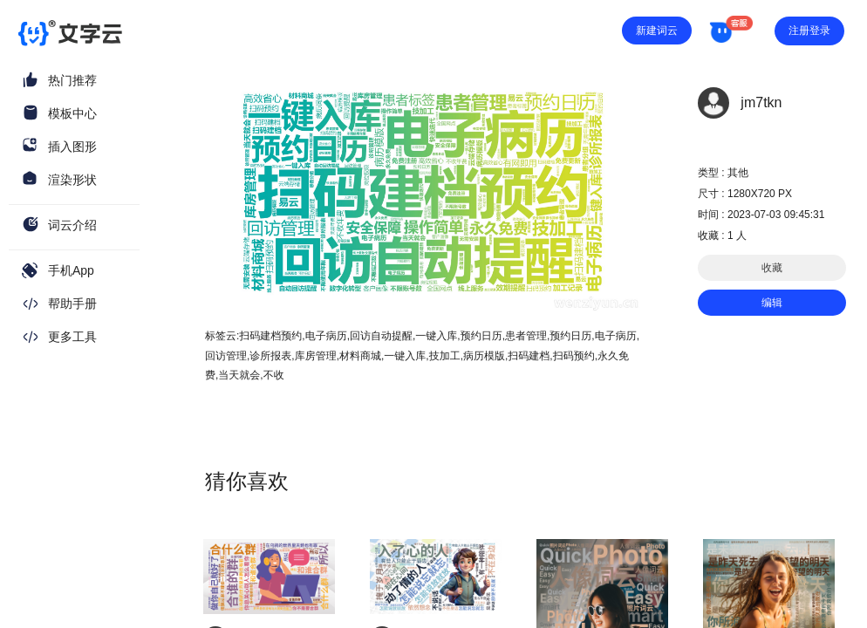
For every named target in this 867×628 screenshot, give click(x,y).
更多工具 (72, 337)
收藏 (771, 268)
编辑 (771, 303)
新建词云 (657, 30)
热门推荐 (72, 80)
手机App (71, 270)
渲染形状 (72, 180)
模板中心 (72, 113)
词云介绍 (72, 225)
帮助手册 (72, 304)
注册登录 (809, 30)
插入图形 (72, 147)
